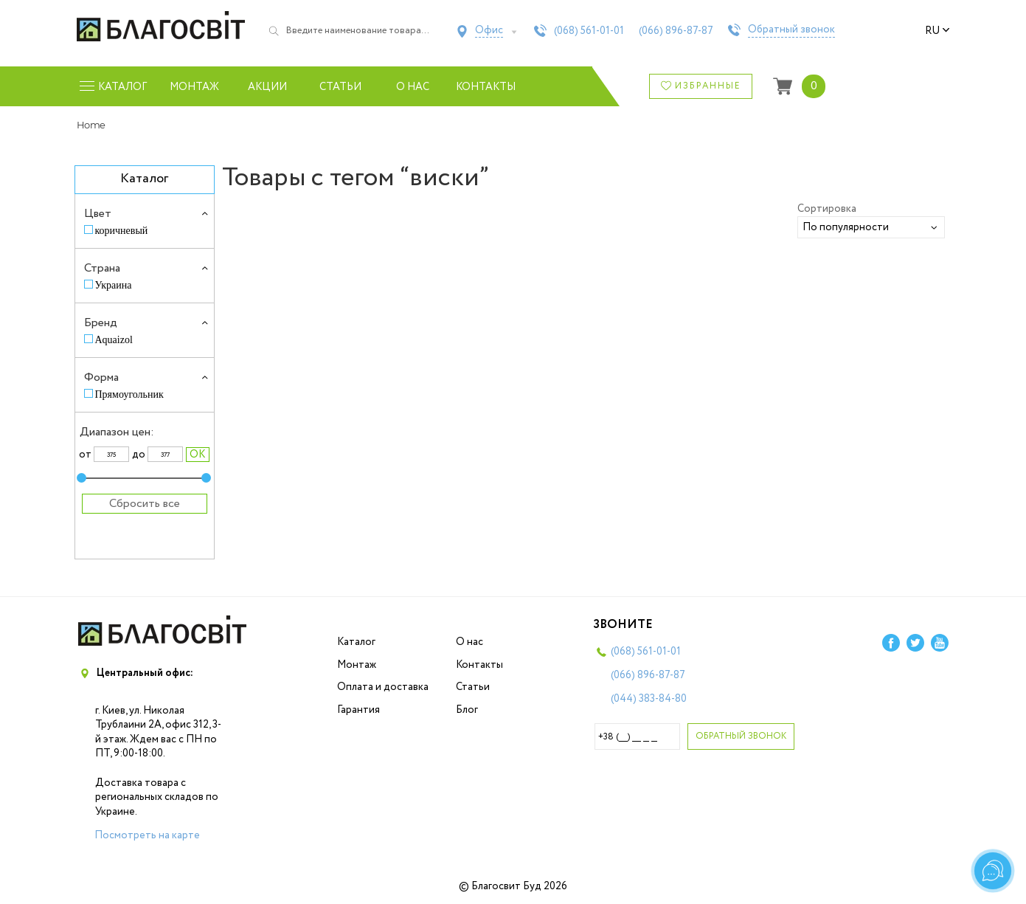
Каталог (356, 642)
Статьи (340, 87)
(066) (676, 31)
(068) (589, 31)
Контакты (486, 87)
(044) (649, 698)
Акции (267, 87)
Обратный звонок (791, 30)
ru (937, 31)
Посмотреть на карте (147, 835)
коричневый (121, 230)
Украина (113, 285)
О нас (412, 87)
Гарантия (358, 710)
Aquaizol (114, 339)
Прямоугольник (129, 394)
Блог (467, 710)
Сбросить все (144, 503)
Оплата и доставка (383, 687)
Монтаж (194, 87)
